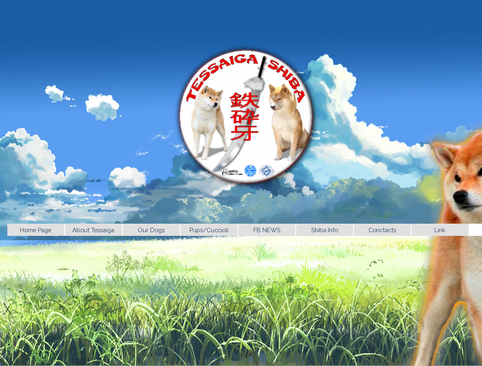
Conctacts (382, 230)
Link (439, 230)
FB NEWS (266, 230)
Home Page (35, 230)
